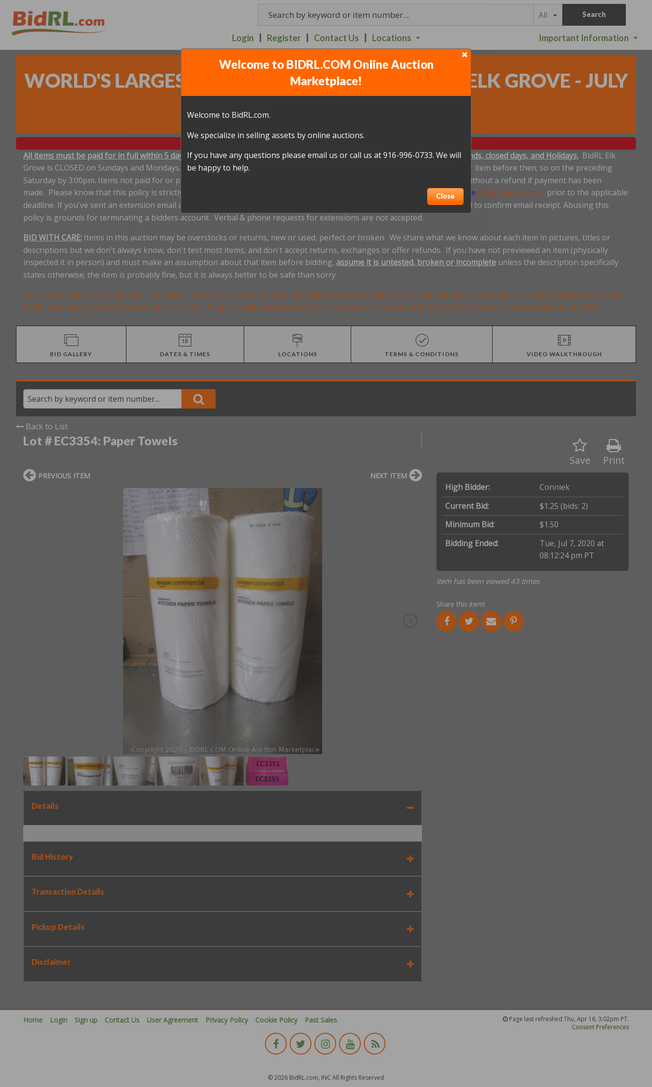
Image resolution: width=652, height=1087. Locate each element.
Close (445, 196)
